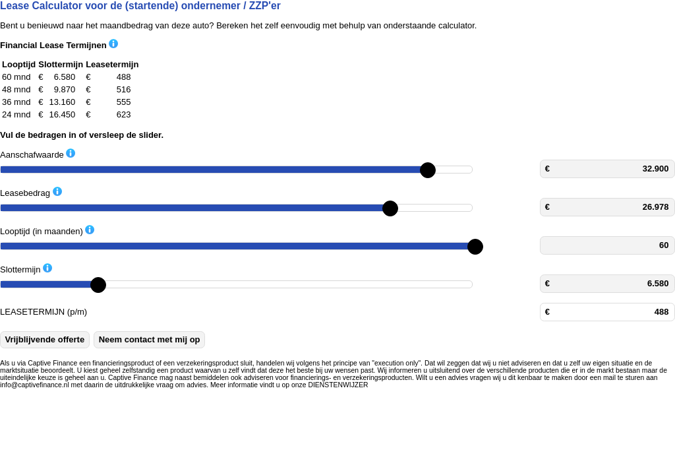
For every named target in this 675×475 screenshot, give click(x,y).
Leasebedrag (31, 192)
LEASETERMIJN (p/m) (43, 312)
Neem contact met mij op (149, 339)
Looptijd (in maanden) (47, 230)
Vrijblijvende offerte (45, 339)
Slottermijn (26, 268)
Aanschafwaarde (37, 154)
